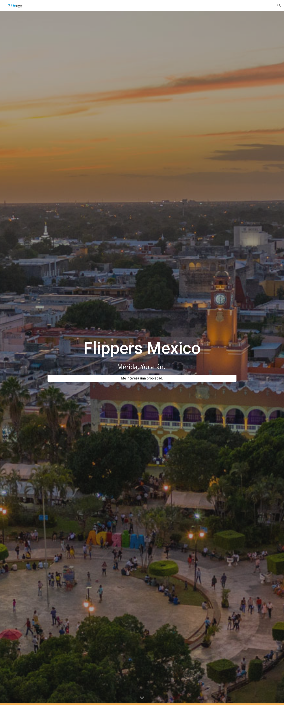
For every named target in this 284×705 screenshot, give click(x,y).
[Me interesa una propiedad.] (142, 378)
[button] (279, 5)
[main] (142, 354)
